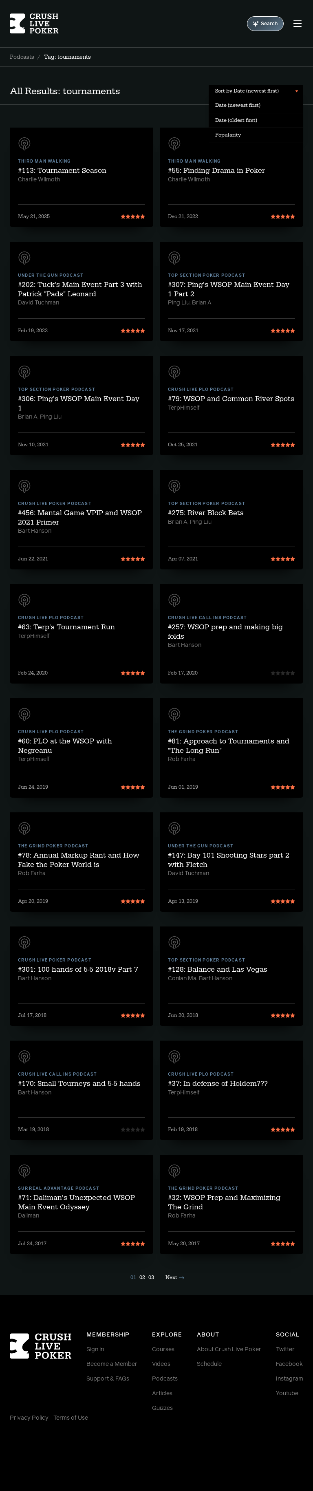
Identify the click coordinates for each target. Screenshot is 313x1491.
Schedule (209, 1364)
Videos (161, 1364)
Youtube (287, 1393)
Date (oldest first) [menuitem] (236, 120)
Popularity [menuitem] (228, 135)
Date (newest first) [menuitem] (237, 105)
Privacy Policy (29, 1418)
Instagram (289, 1379)
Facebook (289, 1364)
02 (142, 1277)
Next (174, 1277)
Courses (163, 1349)
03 (151, 1277)
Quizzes (162, 1408)
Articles (162, 1393)
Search (265, 24)
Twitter (285, 1349)
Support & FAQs (107, 1379)
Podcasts (22, 57)
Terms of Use (70, 1418)
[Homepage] (34, 23)
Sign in (95, 1349)
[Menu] (297, 23)
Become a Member (111, 1364)
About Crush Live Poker (229, 1349)
